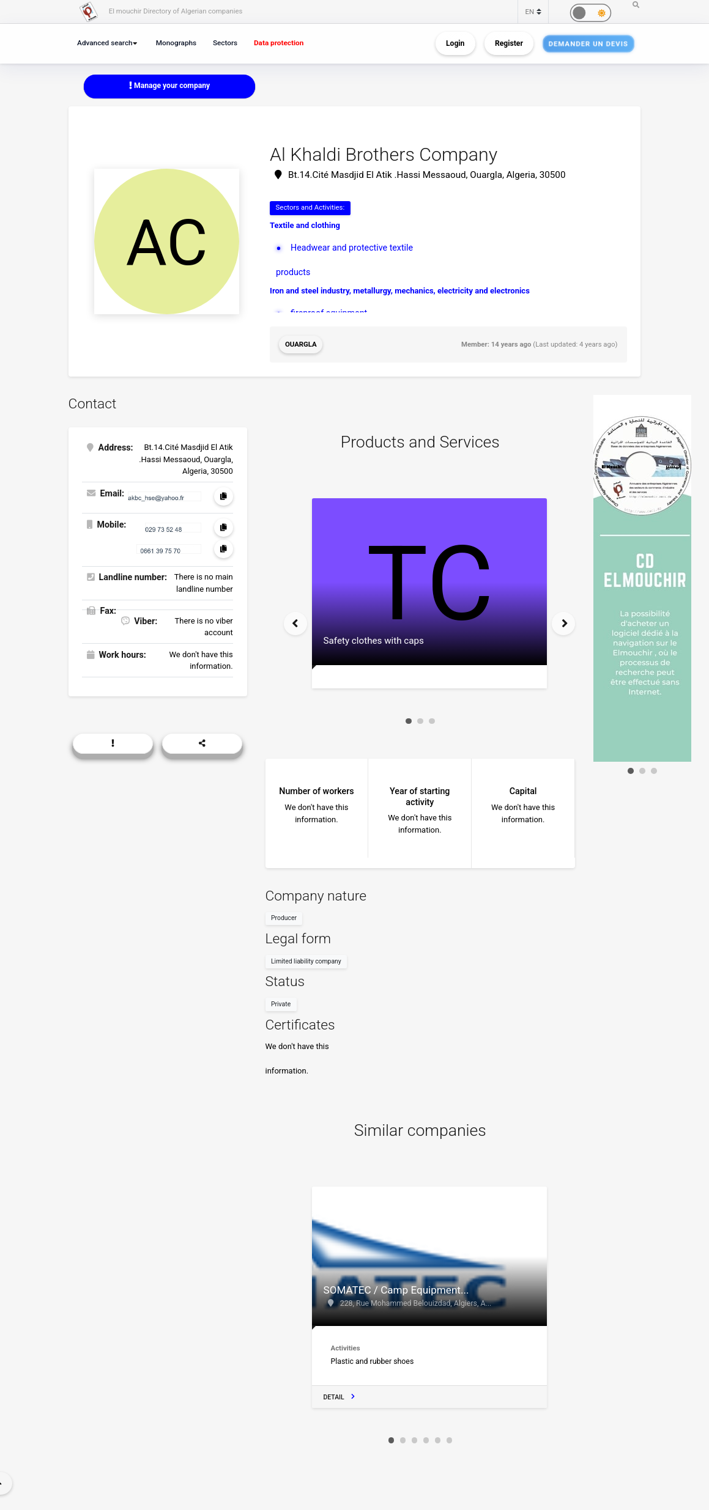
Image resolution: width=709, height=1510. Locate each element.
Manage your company (169, 85)
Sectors (225, 43)
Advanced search (105, 43)
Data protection (278, 43)
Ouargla (301, 344)
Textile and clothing (305, 225)
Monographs (176, 43)
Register (509, 43)
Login (455, 43)
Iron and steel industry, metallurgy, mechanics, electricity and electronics (400, 290)
